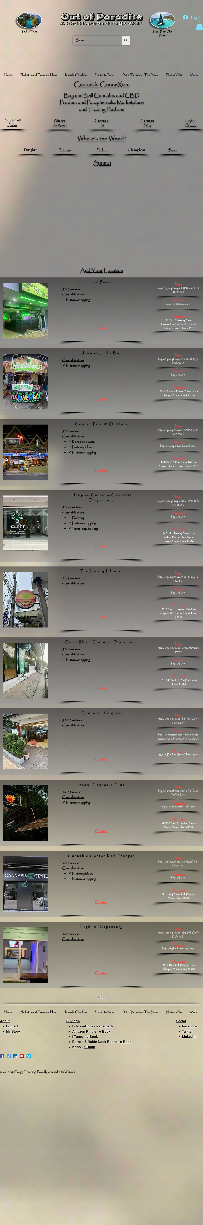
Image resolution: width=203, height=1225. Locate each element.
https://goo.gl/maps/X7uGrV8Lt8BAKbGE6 (178, 503)
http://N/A (178, 375)
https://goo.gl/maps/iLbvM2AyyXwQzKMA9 (178, 721)
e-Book (87, 1026)
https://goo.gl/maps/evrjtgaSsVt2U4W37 (178, 650)
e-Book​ (104, 1031)
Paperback (104, 1026)
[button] (199, 26)
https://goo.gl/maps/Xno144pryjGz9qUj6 (178, 579)
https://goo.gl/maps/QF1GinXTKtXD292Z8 (178, 290)
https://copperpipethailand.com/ (178, 446)
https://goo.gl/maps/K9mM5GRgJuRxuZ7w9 (178, 864)
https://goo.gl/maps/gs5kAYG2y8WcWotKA (178, 793)
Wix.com (69, 1072)
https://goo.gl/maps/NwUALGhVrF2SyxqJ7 (178, 935)
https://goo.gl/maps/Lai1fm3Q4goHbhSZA (178, 361)
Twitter (187, 1031)
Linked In (189, 1036)
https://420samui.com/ (178, 304)
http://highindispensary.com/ (178, 949)
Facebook (190, 1026)
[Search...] (94, 40)
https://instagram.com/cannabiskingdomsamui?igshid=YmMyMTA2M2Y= (178, 737)
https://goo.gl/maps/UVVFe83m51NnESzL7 (178, 432)
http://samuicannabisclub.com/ (178, 807)
